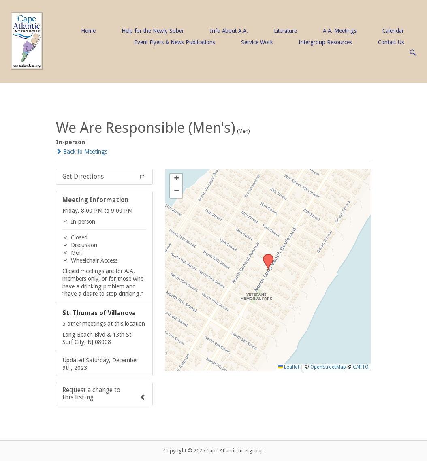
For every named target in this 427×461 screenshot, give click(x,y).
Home (88, 31)
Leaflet (288, 367)
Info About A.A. (229, 31)
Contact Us (391, 42)
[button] (265, 256)
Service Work (257, 42)
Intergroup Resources (325, 42)
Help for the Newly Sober (153, 31)
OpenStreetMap (328, 367)
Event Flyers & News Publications (174, 42)
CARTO (361, 367)
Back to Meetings (81, 151)
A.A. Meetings (340, 31)
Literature (285, 31)
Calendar (393, 31)
